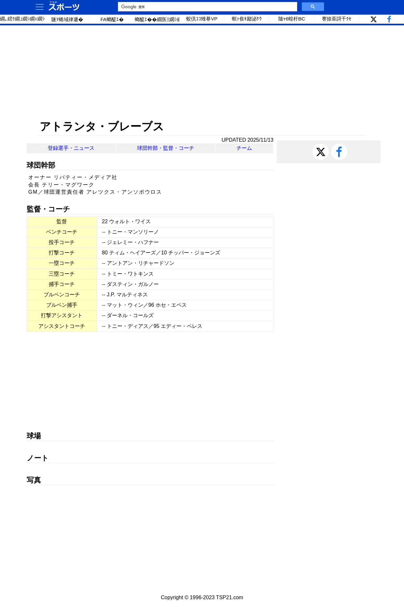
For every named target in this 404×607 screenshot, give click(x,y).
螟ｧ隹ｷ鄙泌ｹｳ (247, 18)
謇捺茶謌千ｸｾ (336, 18)
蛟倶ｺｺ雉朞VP (201, 18)
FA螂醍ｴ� (111, 19)
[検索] (207, 7)
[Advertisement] (202, 72)
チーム (244, 148)
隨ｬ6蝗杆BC (291, 18)
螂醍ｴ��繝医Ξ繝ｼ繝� (157, 19)
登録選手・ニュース (71, 148)
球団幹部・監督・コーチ (165, 148)
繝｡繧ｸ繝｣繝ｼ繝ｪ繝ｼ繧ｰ (22, 18)
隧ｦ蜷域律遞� (67, 19)
